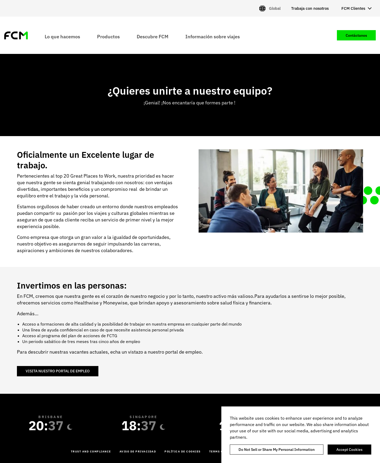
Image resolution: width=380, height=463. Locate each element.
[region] (300, 434)
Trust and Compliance (91, 451)
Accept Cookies (349, 449)
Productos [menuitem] (108, 36)
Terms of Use (220, 451)
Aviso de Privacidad (138, 451)
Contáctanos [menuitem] (356, 35)
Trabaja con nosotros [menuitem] (310, 8)
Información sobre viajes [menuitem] (212, 36)
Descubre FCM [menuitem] (152, 36)
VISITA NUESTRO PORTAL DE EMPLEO (58, 371)
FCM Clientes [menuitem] (353, 8)
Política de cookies (182, 451)
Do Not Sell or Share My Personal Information (277, 449)
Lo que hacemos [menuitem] (62, 36)
